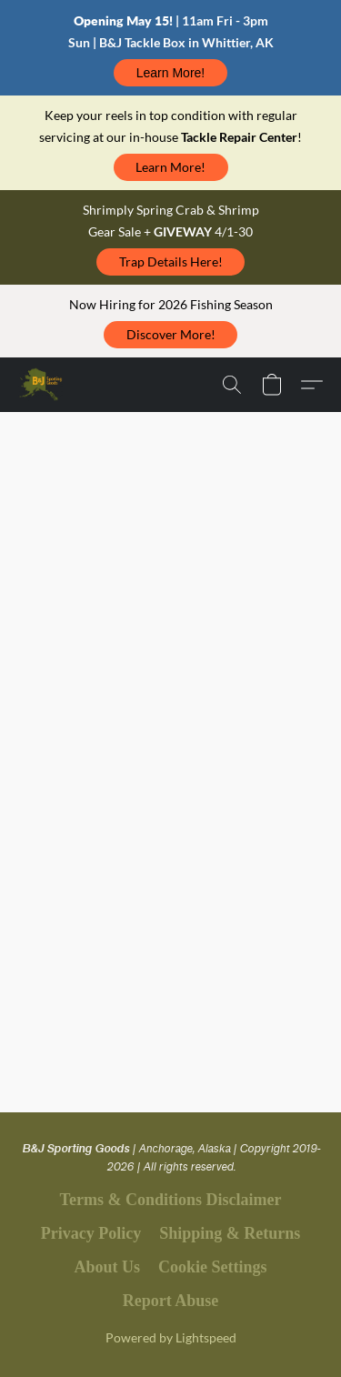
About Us (107, 1267)
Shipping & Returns (229, 1233)
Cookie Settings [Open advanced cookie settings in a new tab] (212, 1267)
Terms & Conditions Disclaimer (171, 1200)
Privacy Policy (91, 1233)
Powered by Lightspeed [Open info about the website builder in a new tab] (170, 1337)
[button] (170, 72)
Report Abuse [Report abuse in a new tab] (171, 1301)
